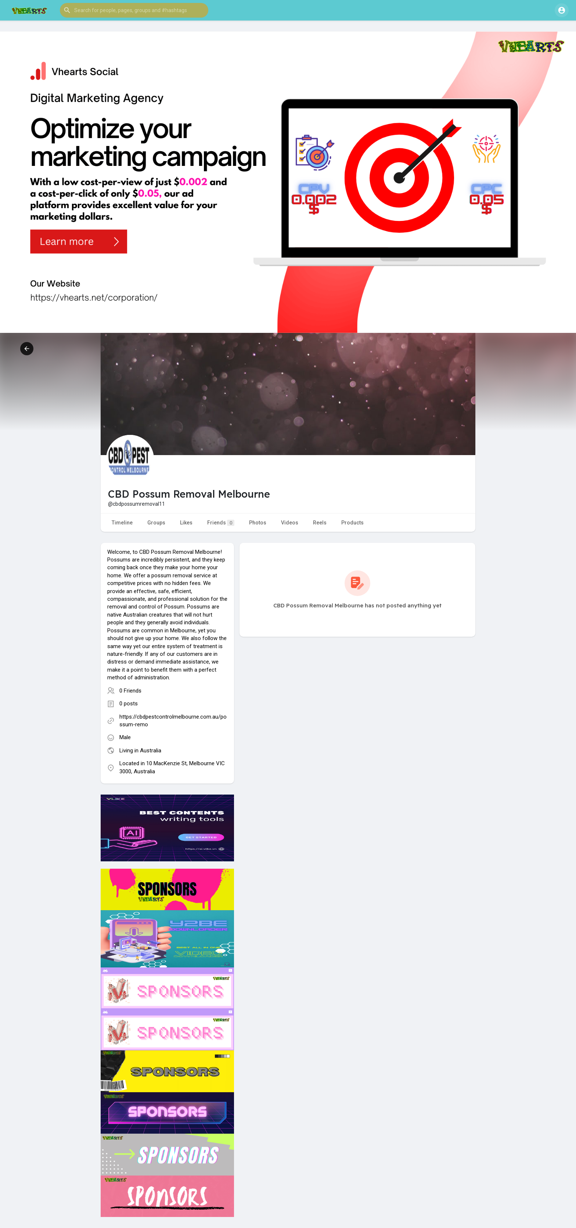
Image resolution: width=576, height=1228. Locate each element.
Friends (220, 523)
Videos (289, 523)
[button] (134, 10)
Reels (320, 523)
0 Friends (130, 690)
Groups (156, 523)
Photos (257, 523)
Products (352, 523)
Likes (186, 523)
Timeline (122, 523)
